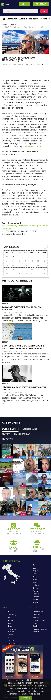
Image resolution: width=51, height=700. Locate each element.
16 (26, 265)
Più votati (7, 439)
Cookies (36, 626)
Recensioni (45, 19)
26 (44, 269)
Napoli (35, 571)
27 (7, 274)
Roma (35, 574)
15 (19, 265)
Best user (36, 617)
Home (4, 24)
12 (44, 261)
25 (38, 269)
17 (32, 265)
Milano (35, 582)
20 (7, 269)
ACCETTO (25, 698)
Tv (8, 637)
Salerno (36, 597)
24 (32, 269)
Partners (10, 640)
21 (13, 269)
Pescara (36, 594)
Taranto (36, 576)
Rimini (35, 599)
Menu (5, 5)
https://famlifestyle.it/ (11, 225)
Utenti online (30, 429)
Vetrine (10, 635)
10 (32, 261)
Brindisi (36, 602)
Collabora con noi (14, 643)
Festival (10, 620)
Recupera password (41, 629)
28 (13, 274)
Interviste (11, 632)
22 (19, 269)
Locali (29, 19)
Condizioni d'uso (39, 620)
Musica (40, 64)
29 (19, 274)
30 (7, 257)
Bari (34, 565)
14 (13, 265)
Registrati (41, 4)
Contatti (36, 632)
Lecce (35, 568)
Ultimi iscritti (10, 429)
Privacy (35, 623)
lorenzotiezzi (18, 64)
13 (7, 265)
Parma (35, 591)
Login (24, 4)
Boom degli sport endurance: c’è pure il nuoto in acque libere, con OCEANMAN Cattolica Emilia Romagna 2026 (23, 348)
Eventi (22, 19)
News (35, 19)
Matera (35, 579)
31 (13, 257)
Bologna (36, 585)
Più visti (6, 434)
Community (12, 19)
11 (38, 261)
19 (44, 265)
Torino (35, 588)
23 (26, 269)
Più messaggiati (22, 434)
